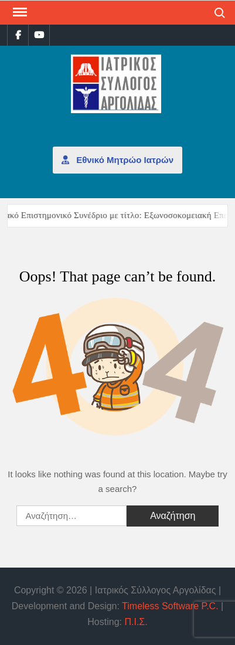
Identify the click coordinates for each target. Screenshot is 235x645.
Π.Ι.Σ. (135, 622)
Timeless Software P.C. (170, 606)
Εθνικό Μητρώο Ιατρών (117, 160)
